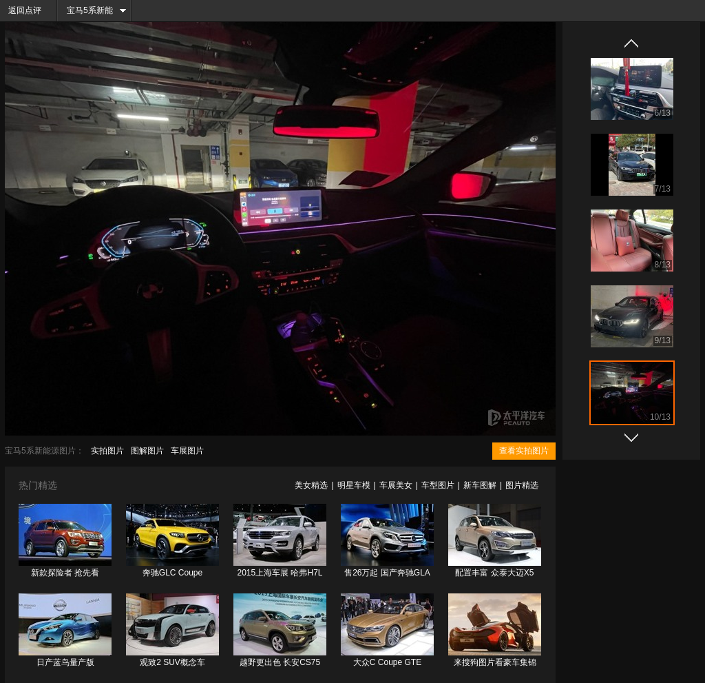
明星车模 (353, 485)
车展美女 (395, 485)
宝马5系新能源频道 (85, 13)
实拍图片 (107, 451)
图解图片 (147, 451)
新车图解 (479, 485)
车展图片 (187, 451)
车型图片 (437, 485)
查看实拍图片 (524, 451)
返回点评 (24, 10)
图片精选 (521, 485)
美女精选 (311, 485)
